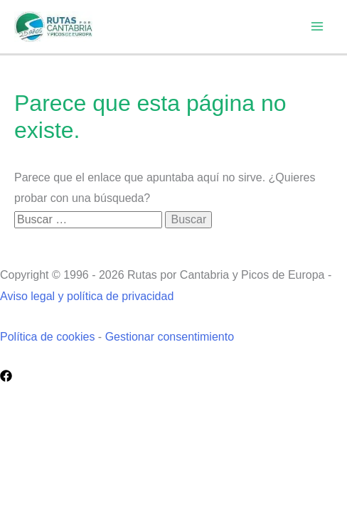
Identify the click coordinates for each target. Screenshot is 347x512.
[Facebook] (6, 376)
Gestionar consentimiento (169, 337)
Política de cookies (47, 337)
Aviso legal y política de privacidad (87, 296)
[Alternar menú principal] (317, 26)
